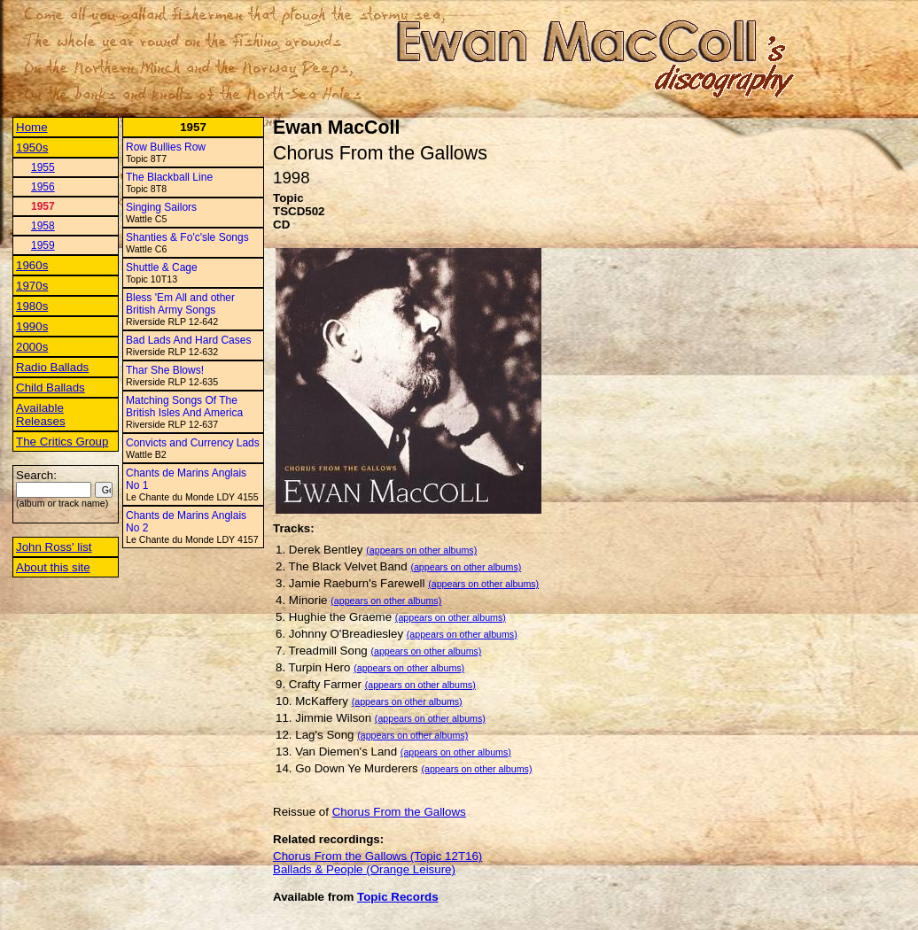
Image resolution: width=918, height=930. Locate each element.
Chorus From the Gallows (399, 811)
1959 (43, 245)
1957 (43, 206)
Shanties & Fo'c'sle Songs (187, 237)
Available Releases (41, 414)
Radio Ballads (52, 367)
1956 (43, 187)
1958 (43, 226)
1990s (32, 326)
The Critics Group (62, 441)
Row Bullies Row (166, 147)
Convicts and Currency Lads (193, 443)
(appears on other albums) (421, 550)
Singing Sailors (161, 207)
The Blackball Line (169, 177)
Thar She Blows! (165, 370)
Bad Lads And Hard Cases (188, 340)
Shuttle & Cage (162, 267)
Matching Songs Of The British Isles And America (184, 406)
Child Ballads (50, 387)
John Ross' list (54, 547)
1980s (32, 306)
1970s (32, 285)
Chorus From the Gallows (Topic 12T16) (377, 856)
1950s (32, 147)
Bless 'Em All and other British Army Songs (180, 303)
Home (32, 127)
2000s (32, 346)
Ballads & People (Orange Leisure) (364, 869)
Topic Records (398, 896)
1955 (43, 167)
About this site (53, 567)
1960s (32, 265)
